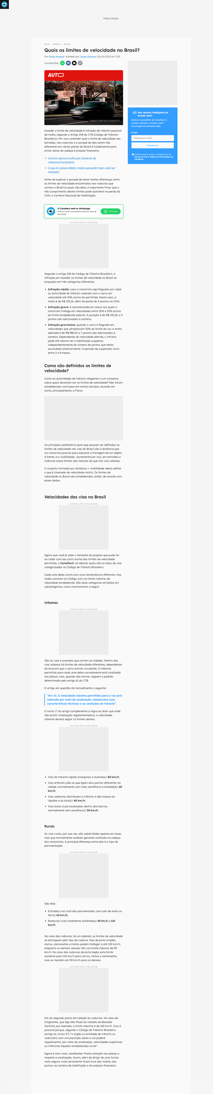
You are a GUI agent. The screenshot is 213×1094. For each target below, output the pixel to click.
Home (46, 44)
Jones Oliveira (88, 56)
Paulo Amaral (56, 56)
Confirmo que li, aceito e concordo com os (153, 156)
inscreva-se (152, 145)
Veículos (67, 44)
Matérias (56, 44)
